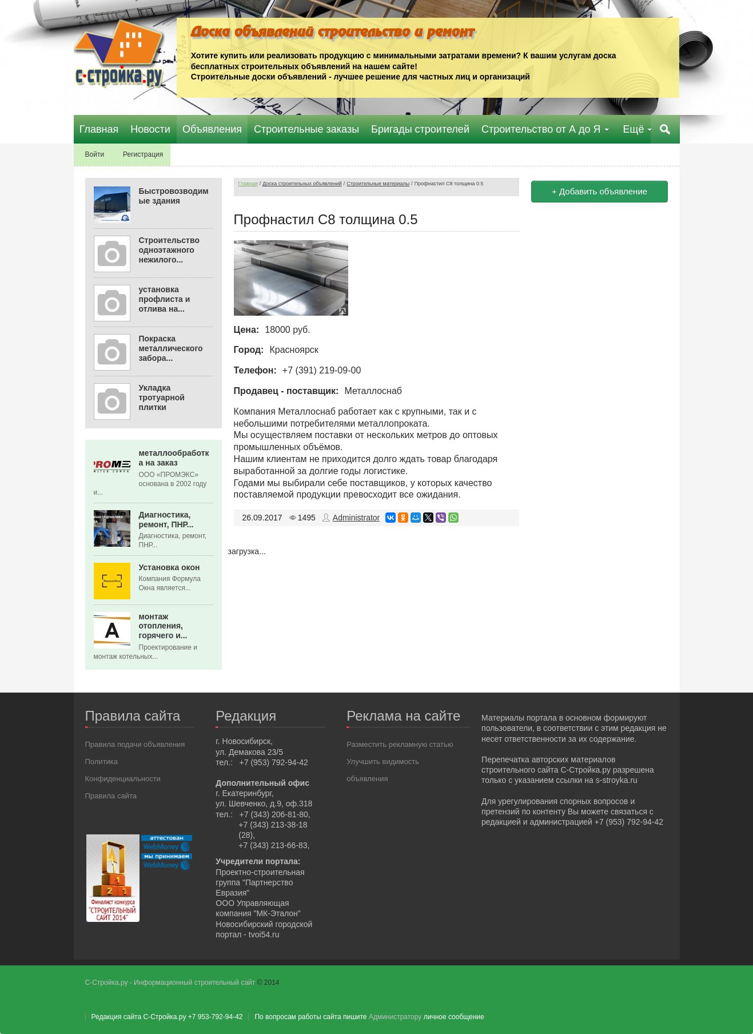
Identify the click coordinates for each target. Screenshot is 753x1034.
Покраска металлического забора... (171, 348)
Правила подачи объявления (135, 744)
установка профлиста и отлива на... (164, 299)
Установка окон (169, 566)
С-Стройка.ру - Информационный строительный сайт (171, 983)
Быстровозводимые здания (174, 195)
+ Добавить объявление (599, 191)
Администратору (395, 1017)
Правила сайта (111, 796)
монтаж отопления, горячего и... (163, 625)
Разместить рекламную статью (399, 744)
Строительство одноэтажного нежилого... (169, 250)
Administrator (356, 517)
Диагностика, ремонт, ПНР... (166, 519)
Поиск (665, 129)
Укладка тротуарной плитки (162, 397)
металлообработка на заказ (174, 457)
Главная (248, 183)
